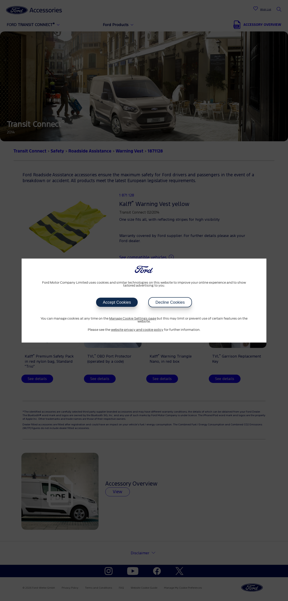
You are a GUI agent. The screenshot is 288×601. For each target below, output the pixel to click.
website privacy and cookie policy (137, 329)
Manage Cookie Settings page (132, 318)
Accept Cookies (117, 302)
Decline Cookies (170, 302)
